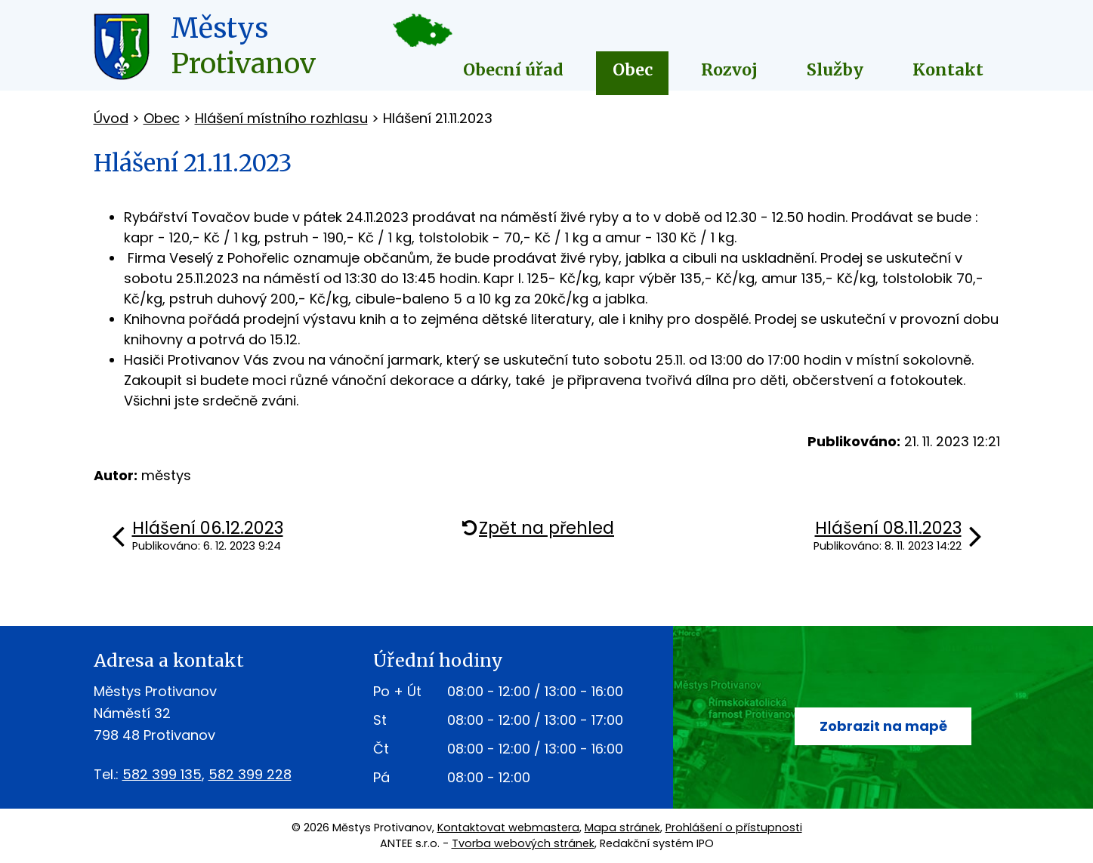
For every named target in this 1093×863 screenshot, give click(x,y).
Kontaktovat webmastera (508, 827)
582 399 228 (250, 774)
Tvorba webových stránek (523, 843)
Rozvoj (729, 70)
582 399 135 (162, 774)
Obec (633, 70)
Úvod (111, 118)
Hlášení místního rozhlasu (281, 118)
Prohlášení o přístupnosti (733, 827)
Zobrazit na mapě (883, 726)
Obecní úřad (513, 70)
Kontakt (947, 70)
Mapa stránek (622, 827)
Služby (835, 70)
